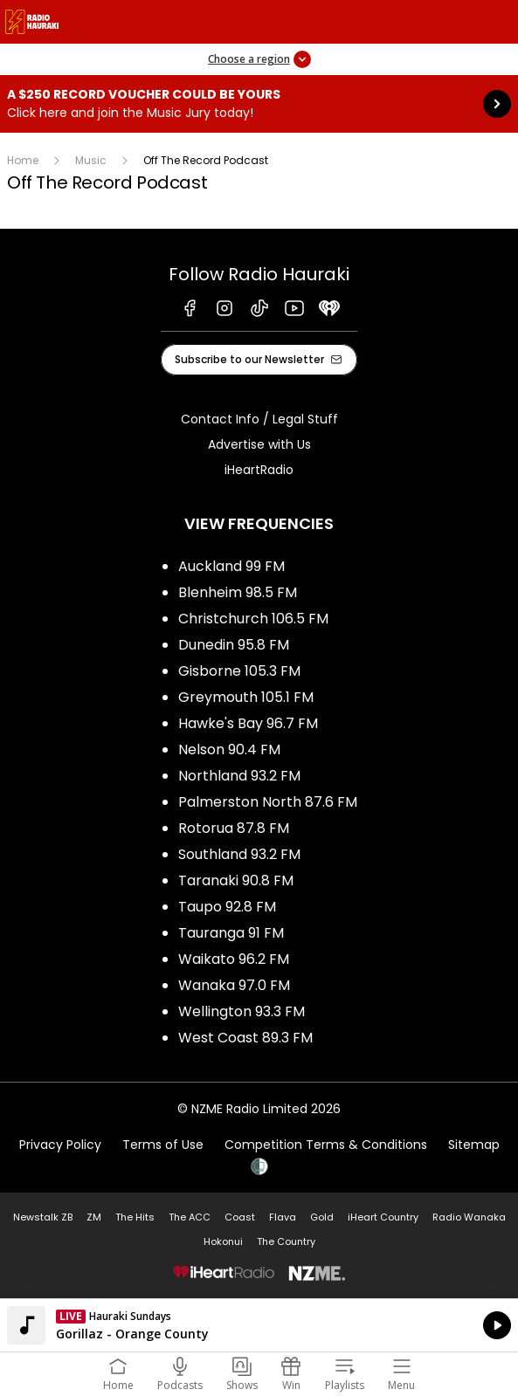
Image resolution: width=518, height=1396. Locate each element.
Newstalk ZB (43, 1217)
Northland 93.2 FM (239, 776)
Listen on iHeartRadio (259, 1325)
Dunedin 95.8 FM (233, 645)
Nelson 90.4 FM (229, 749)
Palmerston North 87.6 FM (267, 802)
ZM (93, 1217)
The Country (286, 1241)
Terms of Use (163, 1144)
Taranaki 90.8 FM (236, 880)
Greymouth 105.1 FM (246, 697)
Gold (322, 1217)
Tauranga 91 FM (231, 933)
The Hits (135, 1217)
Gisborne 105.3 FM (239, 671)
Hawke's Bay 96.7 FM (248, 723)
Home (22, 160)
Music (91, 160)
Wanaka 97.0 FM (234, 985)
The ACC (190, 1217)
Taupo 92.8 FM (227, 907)
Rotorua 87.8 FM (233, 828)
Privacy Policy (60, 1144)
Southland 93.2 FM (239, 854)
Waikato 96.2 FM (233, 959)
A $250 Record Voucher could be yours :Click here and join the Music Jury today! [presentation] (259, 104)
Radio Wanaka (469, 1217)
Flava (282, 1217)
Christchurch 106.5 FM (253, 619)
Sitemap (474, 1144)
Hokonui (223, 1241)
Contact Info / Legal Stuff (259, 419)
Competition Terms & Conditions (325, 1144)
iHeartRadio (259, 469)
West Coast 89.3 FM (245, 1038)
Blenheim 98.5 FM (237, 592)
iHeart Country (383, 1217)
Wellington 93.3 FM (241, 1011)
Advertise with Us (259, 444)
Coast (239, 1217)
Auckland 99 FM (231, 566)
